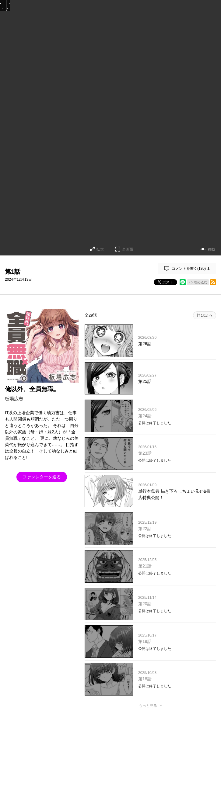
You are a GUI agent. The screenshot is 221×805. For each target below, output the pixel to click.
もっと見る (148, 705)
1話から (207, 315)
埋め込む (200, 282)
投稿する (150, 794)
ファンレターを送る (42, 476)
